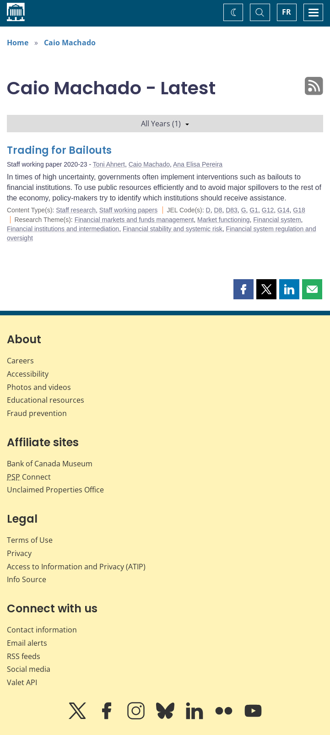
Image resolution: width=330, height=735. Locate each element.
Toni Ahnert (109, 164)
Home (17, 43)
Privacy (19, 553)
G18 (299, 210)
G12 (268, 210)
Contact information (42, 630)
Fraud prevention (37, 413)
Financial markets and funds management (134, 219)
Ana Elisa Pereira (197, 164)
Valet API (22, 682)
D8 (218, 210)
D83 (232, 210)
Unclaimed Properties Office (55, 490)
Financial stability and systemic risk (172, 228)
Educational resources (45, 400)
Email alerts (27, 643)
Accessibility (28, 374)
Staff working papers (128, 210)
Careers (20, 361)
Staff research (76, 210)
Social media (28, 669)
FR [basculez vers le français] (286, 12)
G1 (253, 210)
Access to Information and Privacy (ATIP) (76, 567)
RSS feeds (23, 656)
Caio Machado (70, 43)
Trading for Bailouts (59, 150)
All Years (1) (165, 124)
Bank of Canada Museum (49, 464)
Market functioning (223, 219)
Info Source (26, 579)
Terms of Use (30, 540)
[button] (243, 289)
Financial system (277, 219)
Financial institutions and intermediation (63, 228)
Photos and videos (39, 387)
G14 (283, 210)
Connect (29, 477)
